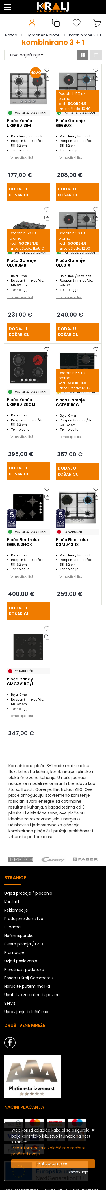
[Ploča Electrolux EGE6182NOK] (28, 611)
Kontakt (12, 901)
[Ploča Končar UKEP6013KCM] (28, 471)
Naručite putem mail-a (27, 986)
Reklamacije (16, 910)
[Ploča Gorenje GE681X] (77, 332)
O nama (12, 927)
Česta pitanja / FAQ (23, 944)
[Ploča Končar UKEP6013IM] (28, 192)
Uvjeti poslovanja (20, 961)
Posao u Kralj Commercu (28, 978)
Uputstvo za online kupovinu (32, 995)
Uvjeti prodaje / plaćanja (28, 893)
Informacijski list (20, 157)
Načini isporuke (19, 935)
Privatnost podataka (24, 969)
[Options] (77, 1172)
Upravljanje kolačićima (26, 1012)
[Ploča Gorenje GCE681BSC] (77, 471)
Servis (10, 1003)
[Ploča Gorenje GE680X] (77, 192)
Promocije (14, 952)
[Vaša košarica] (97, 22)
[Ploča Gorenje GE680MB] (28, 332)
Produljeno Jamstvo (23, 918)
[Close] (53, 1163)
